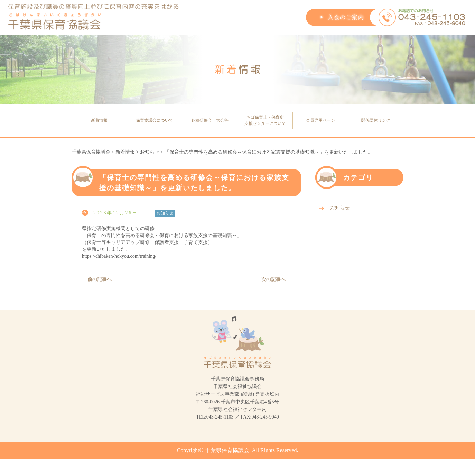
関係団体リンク (375, 120)
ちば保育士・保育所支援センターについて (265, 120)
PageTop (456, 436)
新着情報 (99, 120)
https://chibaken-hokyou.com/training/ (119, 256)
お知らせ (340, 207)
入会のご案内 (346, 17)
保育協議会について (154, 120)
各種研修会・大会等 (210, 120)
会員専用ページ (320, 120)
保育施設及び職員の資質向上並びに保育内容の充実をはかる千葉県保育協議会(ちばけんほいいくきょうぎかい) (93, 17)
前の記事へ (99, 279)
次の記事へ (273, 279)
